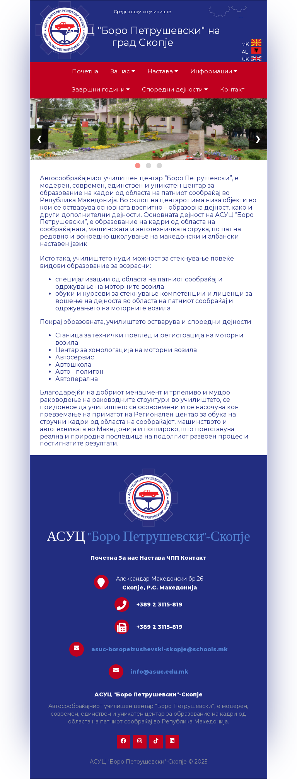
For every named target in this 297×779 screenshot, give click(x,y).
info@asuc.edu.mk (159, 671)
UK (251, 59)
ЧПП (172, 557)
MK (251, 44)
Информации (213, 71)
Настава (162, 71)
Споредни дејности (175, 89)
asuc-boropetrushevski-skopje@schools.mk (159, 649)
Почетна (85, 71)
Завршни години (101, 89)
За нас (123, 71)
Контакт (232, 89)
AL (251, 52)
